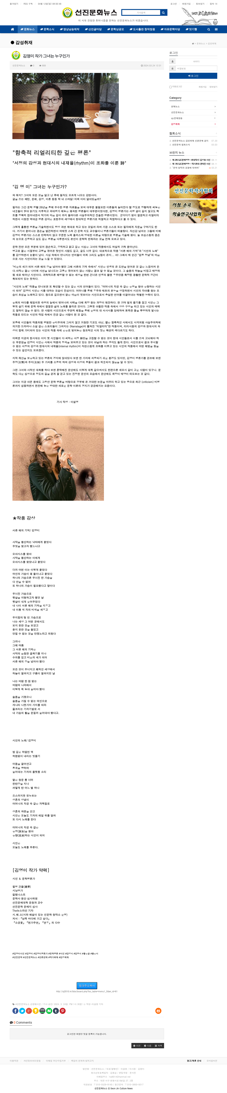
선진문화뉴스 (177, 112)
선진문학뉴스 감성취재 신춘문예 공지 (188, 140)
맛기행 (191, 29)
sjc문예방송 (176, 118)
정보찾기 (200, 3)
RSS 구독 (28, 3)
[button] (136, 1045)
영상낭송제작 (69, 29)
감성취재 (21, 42)
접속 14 (213, 3)
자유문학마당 (170, 29)
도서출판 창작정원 (142, 29)
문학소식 (47, 29)
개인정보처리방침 (32, 1060)
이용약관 (14, 1060)
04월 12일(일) (49, 3)
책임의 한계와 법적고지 (82, 1060)
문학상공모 (115, 29)
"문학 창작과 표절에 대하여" (184, 167)
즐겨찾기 (14, 3)
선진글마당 (93, 29)
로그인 (173, 3)
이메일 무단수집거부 (56, 1060)
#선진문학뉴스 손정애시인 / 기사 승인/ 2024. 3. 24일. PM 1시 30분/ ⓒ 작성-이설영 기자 (59, 1004)
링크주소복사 (87, 985)
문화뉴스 (28, 29)
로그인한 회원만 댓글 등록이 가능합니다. (87, 1033)
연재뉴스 (175, 106)
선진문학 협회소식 (179, 144)
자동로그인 (175, 86)
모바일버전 (212, 1060)
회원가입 (186, 3)
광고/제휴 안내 (194, 1060)
